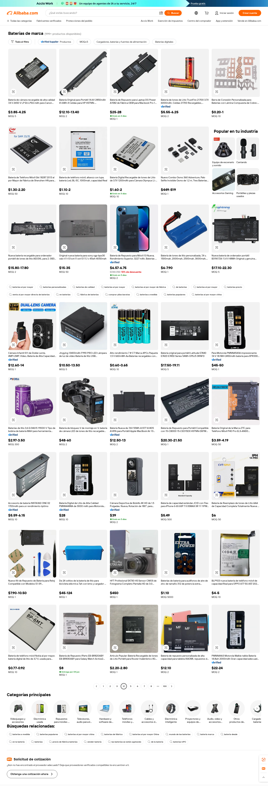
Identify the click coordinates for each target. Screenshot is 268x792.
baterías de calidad (84, 287)
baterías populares (174, 294)
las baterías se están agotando (124, 741)
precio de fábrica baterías (63, 741)
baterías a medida (146, 294)
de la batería (155, 741)
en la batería (17, 741)
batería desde (229, 734)
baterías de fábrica (112, 734)
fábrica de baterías (88, 294)
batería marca (205, 734)
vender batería (93, 741)
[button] (161, 13)
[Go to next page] (172, 686)
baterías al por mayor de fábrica (149, 287)
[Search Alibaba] (102, 13)
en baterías (63, 294)
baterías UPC (178, 741)
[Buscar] (173, 13)
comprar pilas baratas (117, 294)
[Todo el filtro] (20, 42)
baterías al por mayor (21, 287)
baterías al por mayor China (144, 734)
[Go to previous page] (96, 686)
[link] (263, 759)
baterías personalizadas (53, 287)
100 (165, 686)
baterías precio (233, 287)
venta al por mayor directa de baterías (29, 294)
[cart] (207, 13)
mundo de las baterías (178, 734)
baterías (37, 741)
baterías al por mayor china (207, 294)
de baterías (179, 287)
